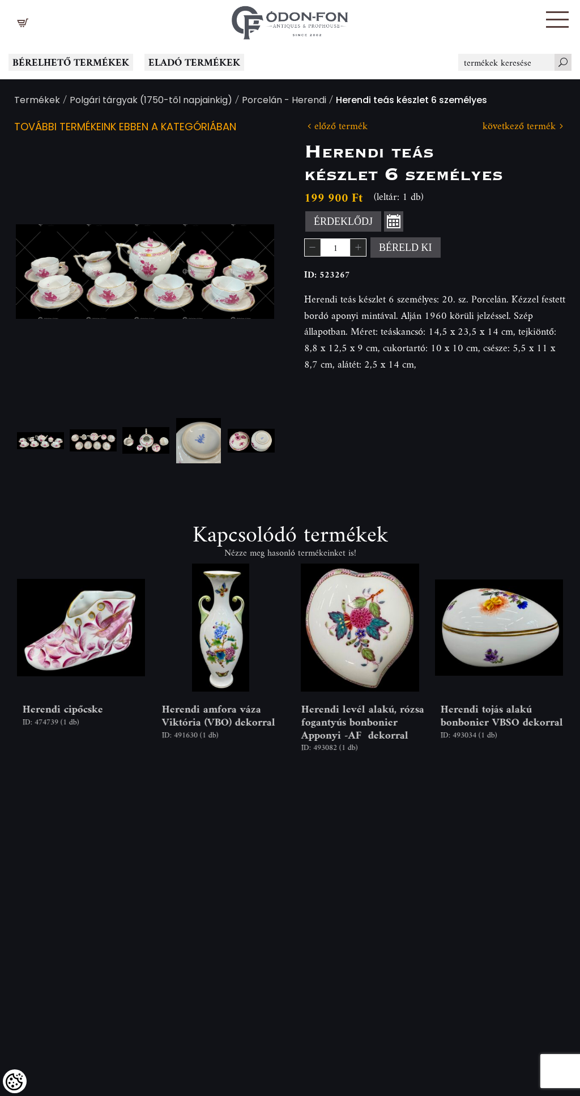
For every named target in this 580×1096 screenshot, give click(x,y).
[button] (557, 19)
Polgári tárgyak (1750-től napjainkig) (151, 101)
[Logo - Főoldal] (290, 20)
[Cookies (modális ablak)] (15, 1081)
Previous (42, 271)
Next (247, 271)
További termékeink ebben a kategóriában (125, 128)
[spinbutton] (335, 247)
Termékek (37, 101)
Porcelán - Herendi (284, 101)
